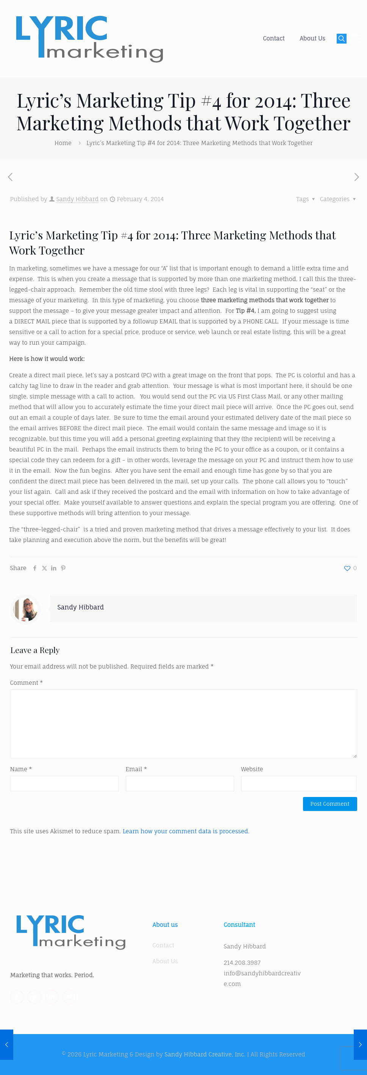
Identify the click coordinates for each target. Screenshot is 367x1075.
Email (136, 769)
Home (63, 143)
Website (252, 769)
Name (21, 769)
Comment (26, 682)
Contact (163, 945)
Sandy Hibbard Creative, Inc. (204, 1054)
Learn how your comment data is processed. (186, 831)
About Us (165, 961)
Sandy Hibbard (77, 199)
